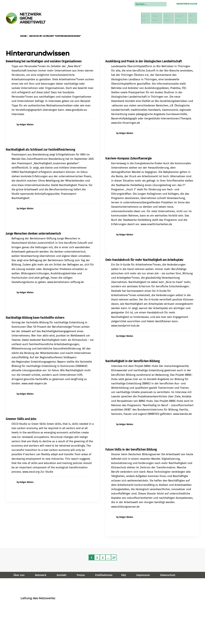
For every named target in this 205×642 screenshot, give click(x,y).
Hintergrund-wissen (168, 18)
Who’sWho (190, 18)
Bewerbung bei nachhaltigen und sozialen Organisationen (44, 61)
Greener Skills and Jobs (21, 419)
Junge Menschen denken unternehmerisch (33, 233)
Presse (81, 575)
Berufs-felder (104, 18)
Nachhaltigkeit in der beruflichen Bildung (132, 361)
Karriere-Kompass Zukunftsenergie (128, 158)
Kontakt (61, 575)
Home (23, 36)
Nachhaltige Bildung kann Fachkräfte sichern (35, 317)
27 (113, 557)
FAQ (123, 575)
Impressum (143, 575)
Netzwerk (40, 575)
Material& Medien (145, 18)
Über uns (19, 575)
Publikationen (103, 575)
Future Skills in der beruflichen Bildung (131, 449)
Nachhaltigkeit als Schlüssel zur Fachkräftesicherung (40, 149)
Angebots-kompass (123, 18)
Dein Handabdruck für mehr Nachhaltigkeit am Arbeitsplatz (144, 260)
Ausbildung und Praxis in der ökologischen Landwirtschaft (143, 61)
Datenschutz (167, 575)
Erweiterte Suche (186, 4)
